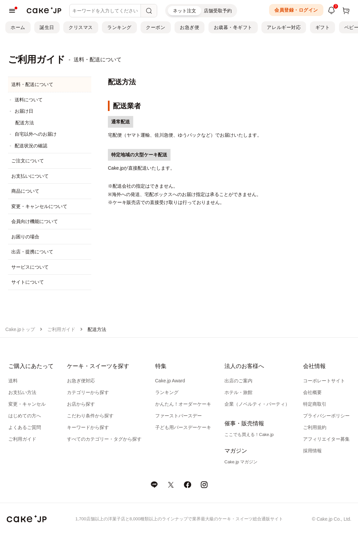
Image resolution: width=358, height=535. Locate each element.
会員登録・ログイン (296, 10)
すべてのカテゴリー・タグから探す (104, 439)
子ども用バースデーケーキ (183, 427)
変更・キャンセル (27, 404)
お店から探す (81, 404)
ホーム (18, 27)
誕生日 (47, 27)
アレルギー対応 (284, 27)
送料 (13, 380)
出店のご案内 (238, 380)
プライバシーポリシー (326, 415)
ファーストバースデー (178, 415)
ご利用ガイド (61, 329)
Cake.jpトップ (20, 329)
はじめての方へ (24, 415)
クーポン (155, 27)
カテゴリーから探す (88, 392)
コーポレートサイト (324, 380)
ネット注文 (184, 10)
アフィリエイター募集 (326, 439)
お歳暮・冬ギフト (233, 27)
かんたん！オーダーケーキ (183, 404)
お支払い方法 (22, 392)
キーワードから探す (88, 427)
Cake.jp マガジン (241, 461)
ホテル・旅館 (238, 392)
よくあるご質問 (24, 427)
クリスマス (81, 27)
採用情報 (312, 450)
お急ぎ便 (189, 27)
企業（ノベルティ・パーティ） (257, 404)
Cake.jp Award (170, 380)
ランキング (119, 27)
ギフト (322, 27)
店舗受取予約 (218, 10)
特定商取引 (314, 404)
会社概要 (312, 392)
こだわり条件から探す (90, 415)
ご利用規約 (314, 427)
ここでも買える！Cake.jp (249, 434)
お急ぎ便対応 (81, 380)
